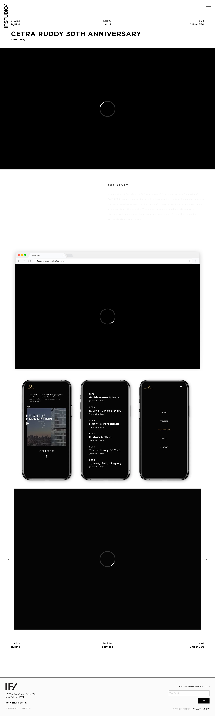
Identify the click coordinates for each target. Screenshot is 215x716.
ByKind (15, 24)
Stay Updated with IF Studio (194, 686)
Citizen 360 (197, 24)
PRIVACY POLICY (201, 709)
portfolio (107, 22)
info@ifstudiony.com (16, 703)
